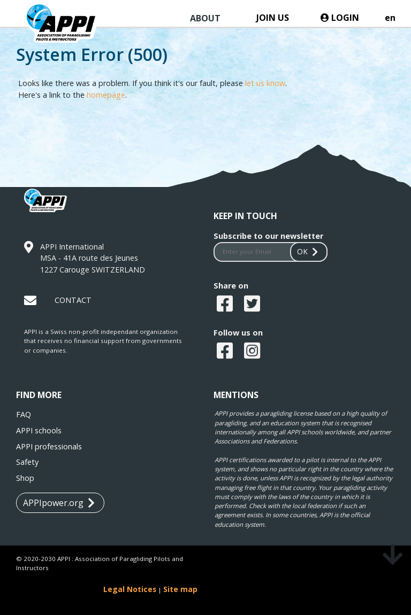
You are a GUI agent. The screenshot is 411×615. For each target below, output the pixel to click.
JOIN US (272, 18)
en (390, 18)
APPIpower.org (59, 503)
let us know (265, 83)
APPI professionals (49, 446)
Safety (27, 462)
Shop (25, 478)
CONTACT (73, 300)
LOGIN (340, 18)
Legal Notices (129, 589)
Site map (180, 589)
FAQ (23, 414)
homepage (106, 95)
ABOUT (205, 18)
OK (309, 251)
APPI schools (39, 430)
